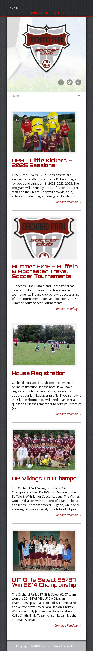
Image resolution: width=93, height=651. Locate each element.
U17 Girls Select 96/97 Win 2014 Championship (44, 582)
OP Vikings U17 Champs (44, 478)
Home (13, 7)
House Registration (39, 373)
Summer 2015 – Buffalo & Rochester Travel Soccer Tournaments (45, 271)
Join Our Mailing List (46, 13)
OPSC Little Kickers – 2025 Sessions (42, 162)
